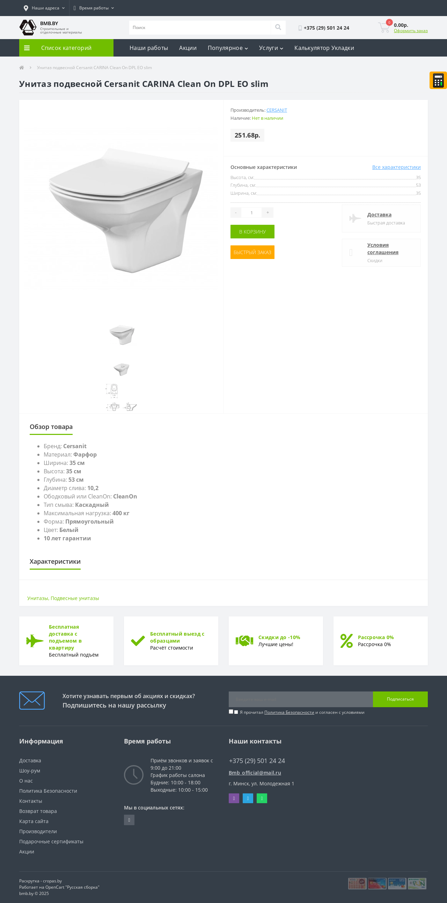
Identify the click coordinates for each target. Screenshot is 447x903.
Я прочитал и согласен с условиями (302, 712)
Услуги (271, 48)
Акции (188, 48)
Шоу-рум (29, 770)
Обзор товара (51, 426)
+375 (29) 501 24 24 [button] (257, 761)
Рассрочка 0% (376, 637)
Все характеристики (396, 167)
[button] (44, 8)
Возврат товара (38, 811)
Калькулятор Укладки (324, 48)
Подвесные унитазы (75, 598)
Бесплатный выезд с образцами (177, 637)
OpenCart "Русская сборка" (72, 887)
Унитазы (37, 598)
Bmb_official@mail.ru (255, 772)
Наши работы (149, 48)
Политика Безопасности (289, 712)
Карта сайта (34, 821)
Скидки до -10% (279, 637)
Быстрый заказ (252, 252)
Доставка (379, 214)
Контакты (30, 801)
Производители (38, 831)
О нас (26, 780)
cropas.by (52, 881)
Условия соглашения (382, 249)
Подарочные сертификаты (51, 841)
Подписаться (400, 699)
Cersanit (276, 110)
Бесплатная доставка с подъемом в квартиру (65, 637)
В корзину (252, 231)
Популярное (228, 48)
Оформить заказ (411, 31)
